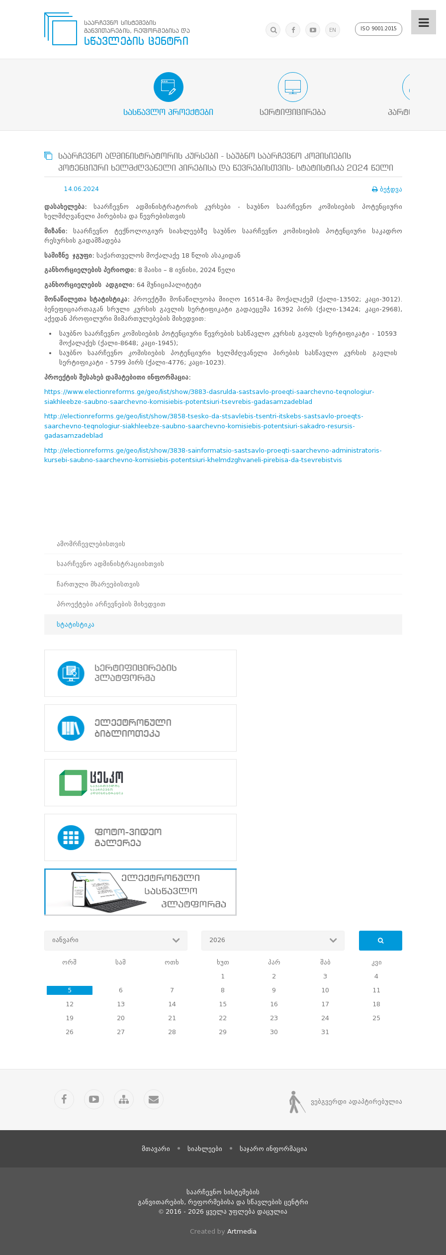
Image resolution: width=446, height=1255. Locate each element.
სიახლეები (204, 1148)
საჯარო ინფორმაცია (273, 1148)
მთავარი (156, 1148)
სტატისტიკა (75, 624)
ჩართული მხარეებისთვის (98, 584)
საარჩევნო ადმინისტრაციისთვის (110, 564)
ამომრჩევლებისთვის (91, 544)
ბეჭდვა (387, 189)
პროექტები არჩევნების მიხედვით (111, 604)
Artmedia (242, 1230)
